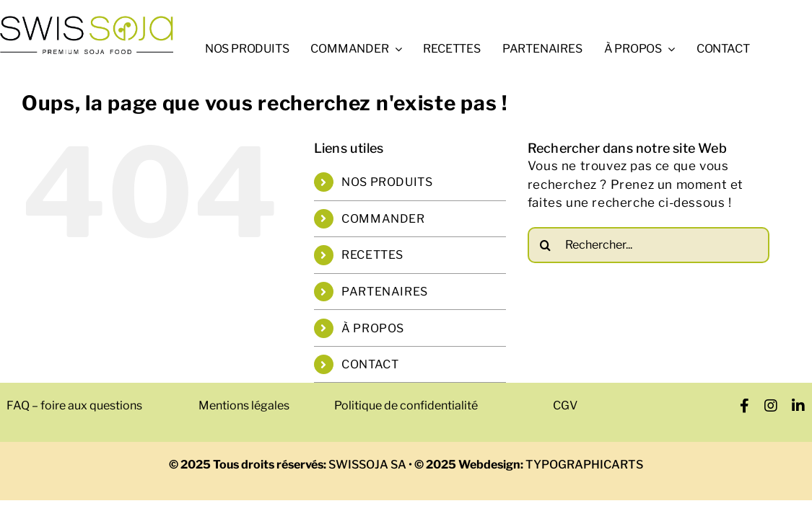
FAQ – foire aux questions (74, 405)
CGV (565, 405)
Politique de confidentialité (406, 405)
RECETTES (372, 255)
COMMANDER (382, 218)
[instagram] (771, 406)
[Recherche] (546, 244)
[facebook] (745, 406)
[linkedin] (799, 406)
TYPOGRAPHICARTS (583, 464)
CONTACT (369, 364)
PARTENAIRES (384, 291)
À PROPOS (372, 327)
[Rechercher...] (648, 244)
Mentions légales (243, 405)
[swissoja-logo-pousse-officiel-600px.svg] (86, 20)
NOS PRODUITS (386, 182)
